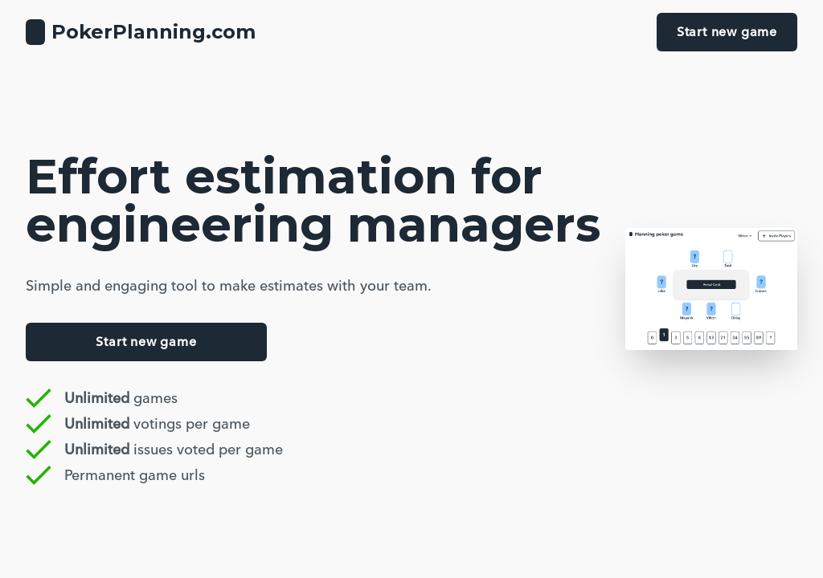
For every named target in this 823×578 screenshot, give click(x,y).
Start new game (727, 31)
